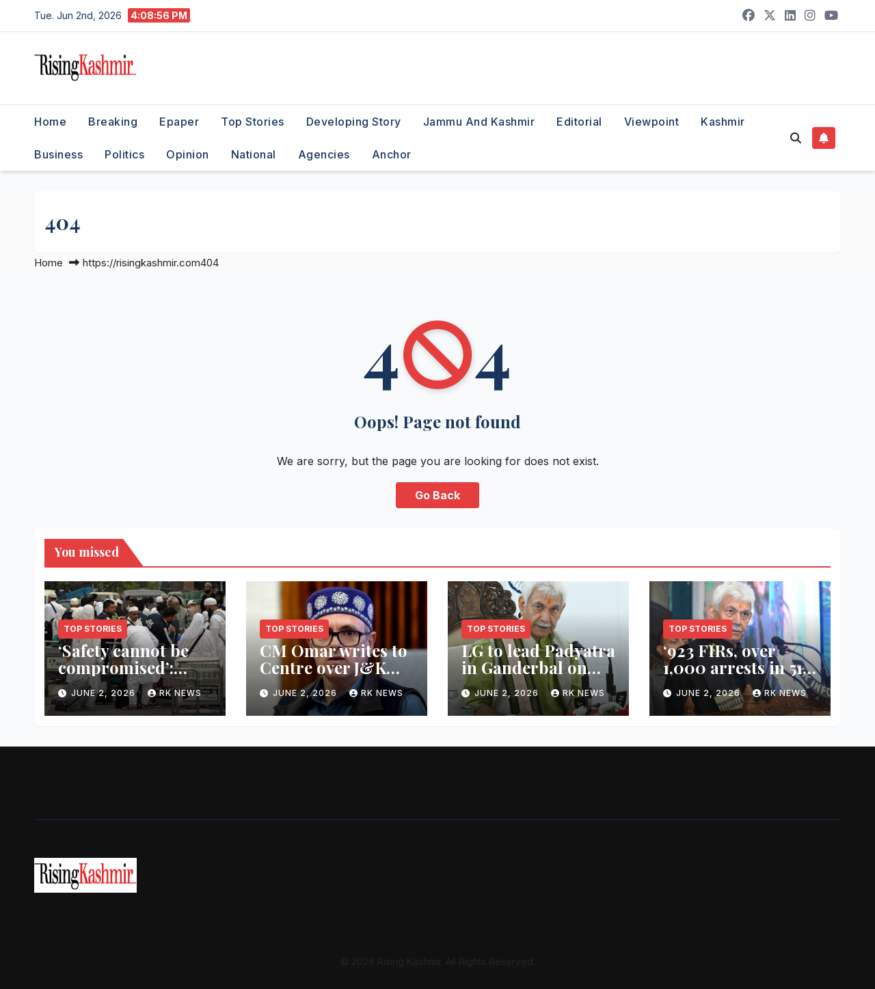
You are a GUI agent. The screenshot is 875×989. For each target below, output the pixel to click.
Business (58, 154)
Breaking (112, 121)
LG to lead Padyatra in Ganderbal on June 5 (538, 667)
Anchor (392, 154)
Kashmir (723, 121)
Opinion (187, 154)
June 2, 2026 (104, 693)
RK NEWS (175, 693)
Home (50, 121)
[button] (795, 138)
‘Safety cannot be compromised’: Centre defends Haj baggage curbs (132, 675)
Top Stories (252, 121)
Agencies (324, 154)
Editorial (579, 121)
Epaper (179, 121)
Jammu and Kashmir (479, 121)
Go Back (437, 495)
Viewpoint (651, 121)
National (253, 154)
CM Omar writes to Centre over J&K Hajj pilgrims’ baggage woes (333, 675)
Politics (124, 154)
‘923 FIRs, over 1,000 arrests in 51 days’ (733, 667)
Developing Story (353, 121)
